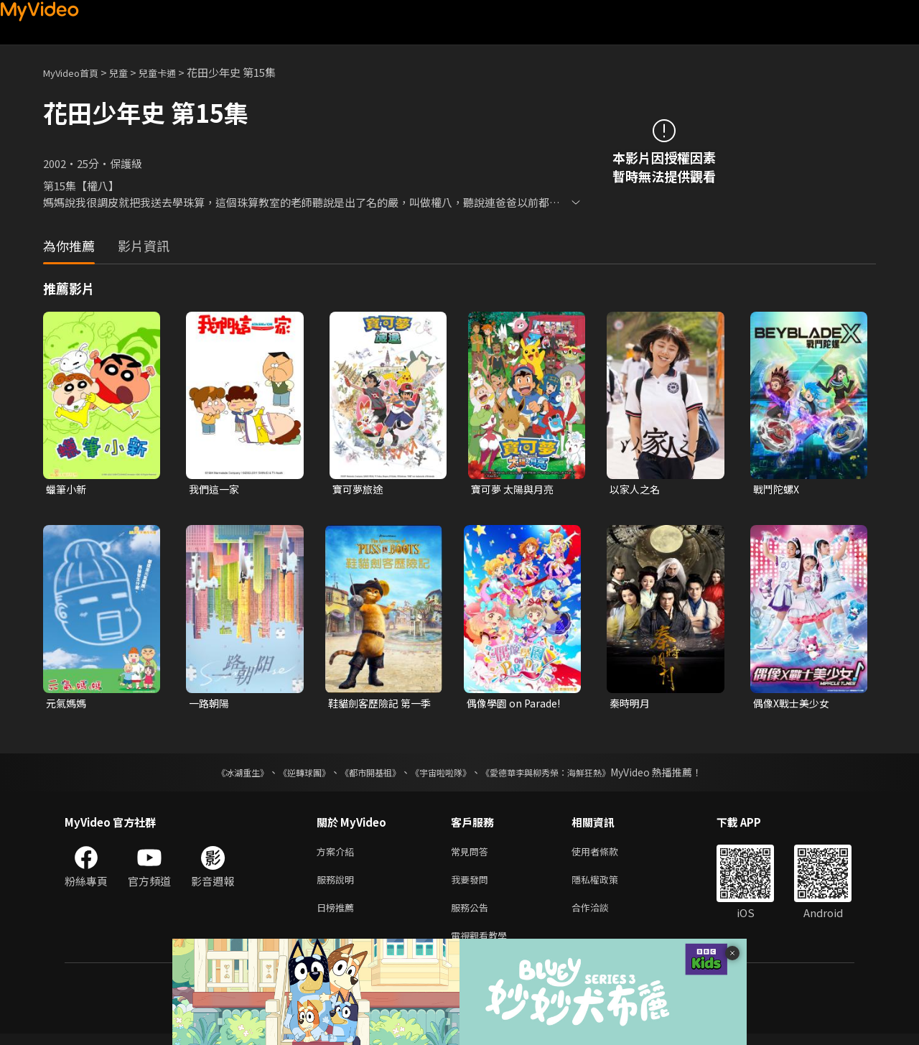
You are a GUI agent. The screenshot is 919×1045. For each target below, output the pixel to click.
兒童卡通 (173, 72)
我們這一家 (216, 489)
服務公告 (472, 915)
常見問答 (472, 855)
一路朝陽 (210, 704)
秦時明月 (631, 704)
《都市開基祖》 (363, 775)
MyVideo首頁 (75, 72)
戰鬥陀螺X (778, 489)
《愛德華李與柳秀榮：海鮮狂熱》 (564, 775)
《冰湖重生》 (217, 775)
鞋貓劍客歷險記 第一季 (377, 705)
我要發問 (472, 885)
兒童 (130, 72)
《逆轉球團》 (288, 775)
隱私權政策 (607, 885)
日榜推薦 (338, 915)
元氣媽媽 (67, 704)
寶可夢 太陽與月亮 (515, 489)
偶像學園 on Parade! (516, 704)
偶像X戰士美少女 (794, 704)
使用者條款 (607, 855)
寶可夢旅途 (359, 489)
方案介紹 (338, 855)
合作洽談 (601, 915)
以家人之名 (636, 489)
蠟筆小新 (67, 489)
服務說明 (338, 885)
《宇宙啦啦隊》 (444, 775)
